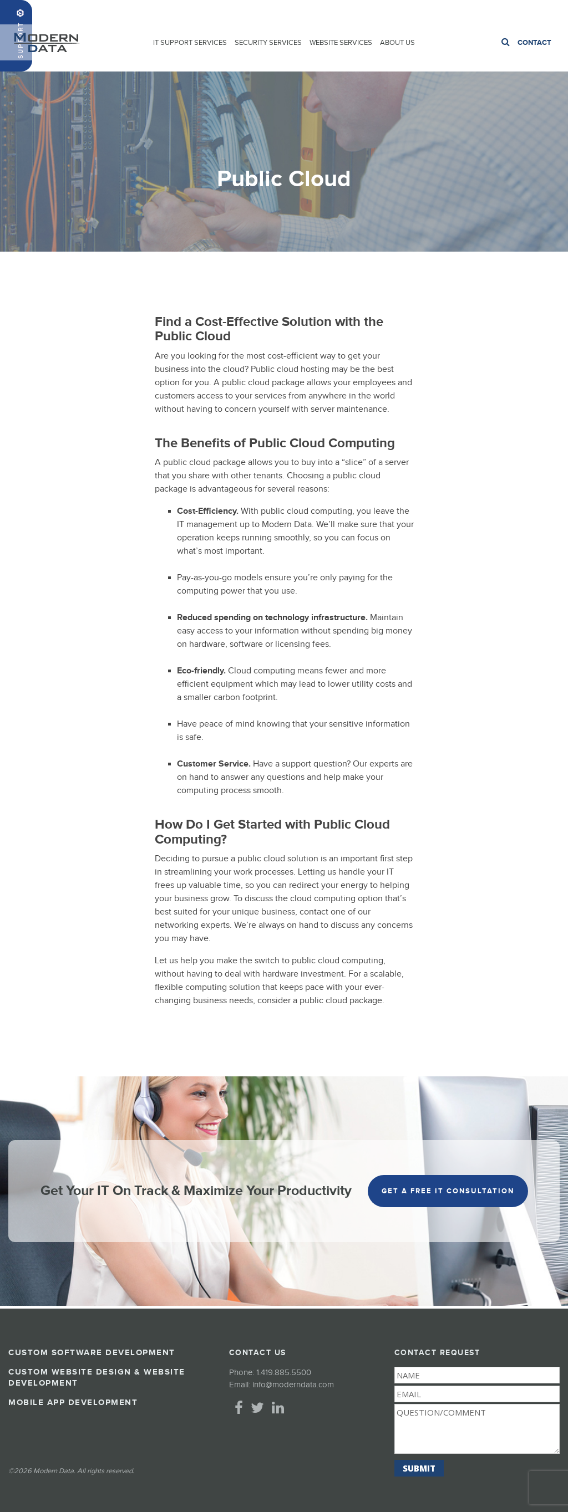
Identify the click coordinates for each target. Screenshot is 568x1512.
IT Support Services (190, 42)
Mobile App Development (73, 1402)
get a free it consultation (448, 1191)
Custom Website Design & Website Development (96, 1377)
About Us (397, 42)
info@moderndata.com (293, 1385)
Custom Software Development (91, 1352)
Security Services (268, 42)
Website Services (341, 42)
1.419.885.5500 (533, 12)
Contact (534, 42)
